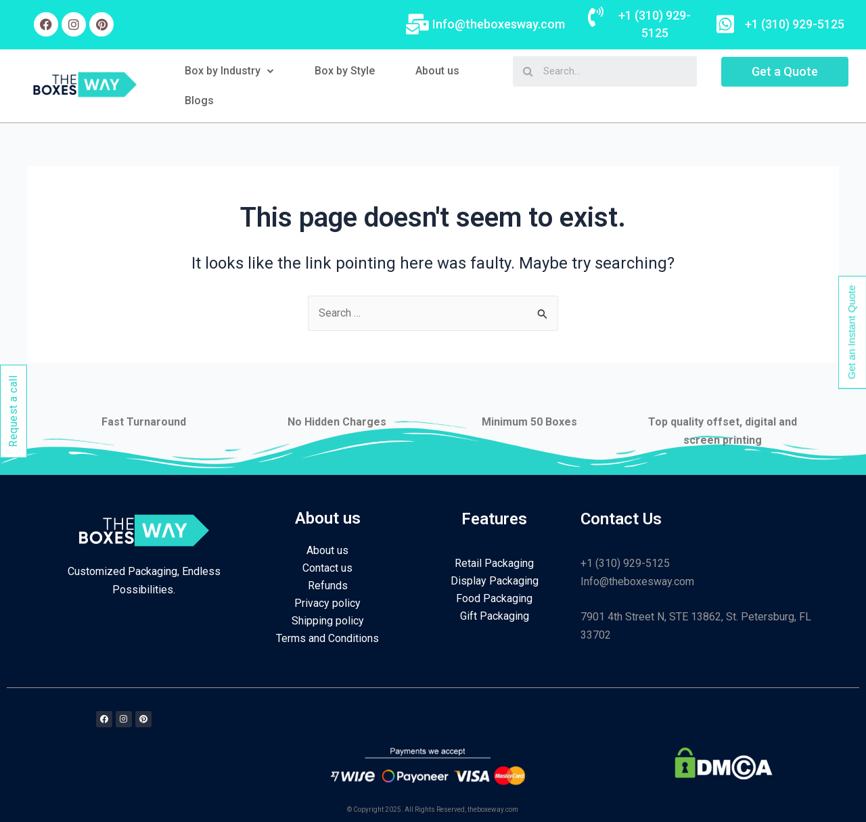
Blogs (199, 100)
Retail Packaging (494, 563)
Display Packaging (495, 580)
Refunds (328, 585)
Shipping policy (328, 620)
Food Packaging (494, 598)
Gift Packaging (494, 616)
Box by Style (345, 70)
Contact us (327, 568)
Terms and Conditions (327, 638)
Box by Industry (229, 70)
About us (437, 70)
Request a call (13, 411)
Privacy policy (327, 603)
